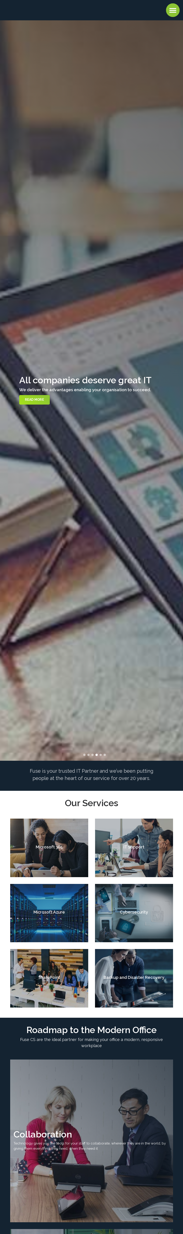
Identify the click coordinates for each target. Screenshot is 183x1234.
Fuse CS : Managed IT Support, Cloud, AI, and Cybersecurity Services (32, 9)
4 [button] (96, 755)
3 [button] (92, 755)
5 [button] (101, 755)
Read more (34, 399)
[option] (91, 390)
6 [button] (105, 755)
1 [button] (84, 755)
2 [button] (88, 755)
